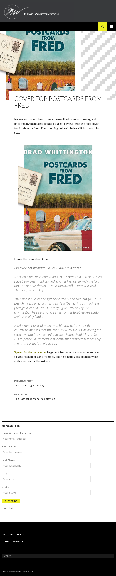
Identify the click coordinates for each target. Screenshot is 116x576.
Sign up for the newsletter (30, 352)
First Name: (9, 446)
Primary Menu (111, 26)
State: (6, 486)
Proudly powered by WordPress (17, 571)
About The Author (13, 534)
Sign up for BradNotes (15, 541)
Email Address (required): (17, 432)
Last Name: (9, 459)
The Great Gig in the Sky (58, 383)
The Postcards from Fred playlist (58, 396)
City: (5, 473)
